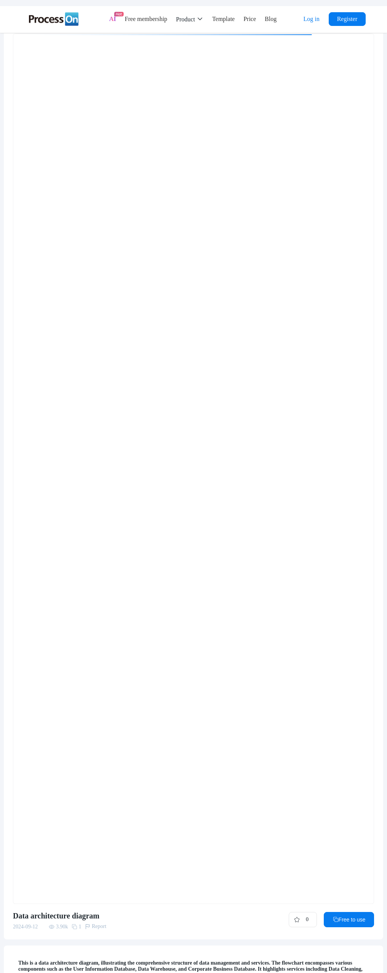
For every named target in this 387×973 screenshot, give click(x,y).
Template (223, 19)
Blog (271, 19)
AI (112, 19)
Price (249, 19)
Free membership (146, 19)
